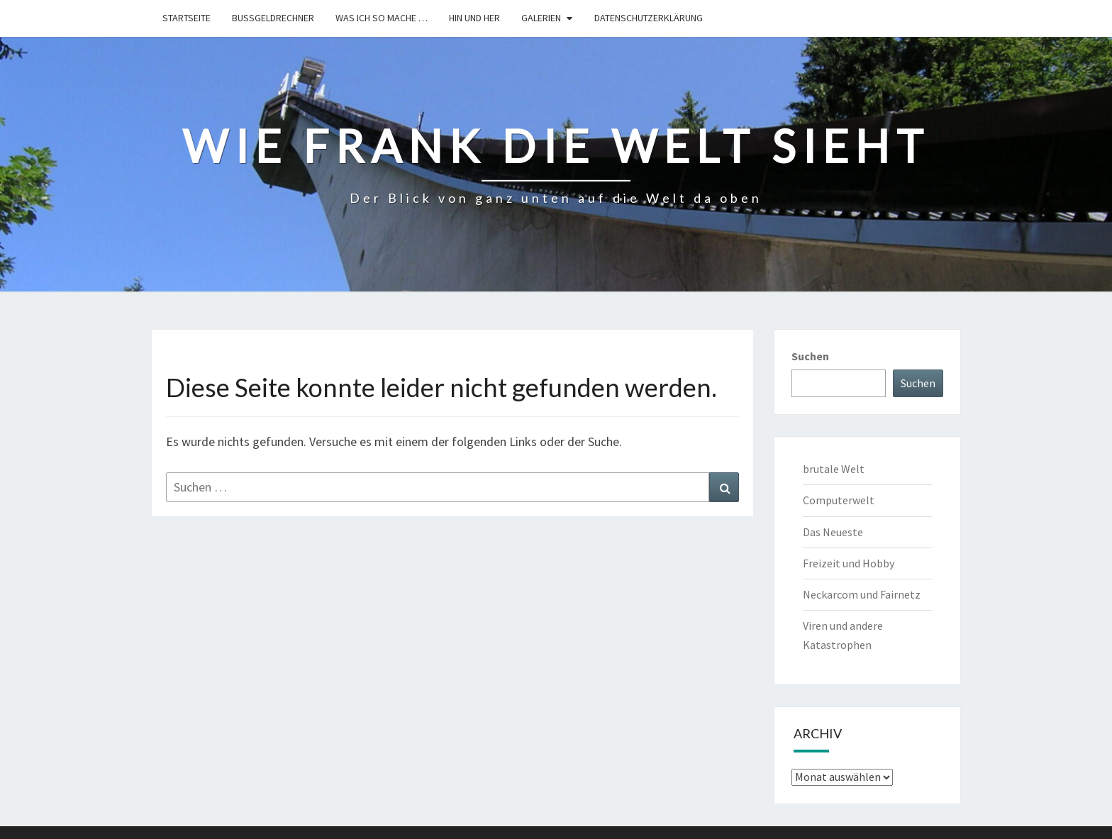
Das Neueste (833, 532)
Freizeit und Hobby (848, 563)
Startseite (186, 17)
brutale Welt (833, 469)
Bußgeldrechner (273, 17)
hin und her (474, 17)
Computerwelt (838, 500)
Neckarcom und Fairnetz (862, 594)
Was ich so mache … (381, 17)
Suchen (810, 356)
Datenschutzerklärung (648, 17)
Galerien (541, 17)
